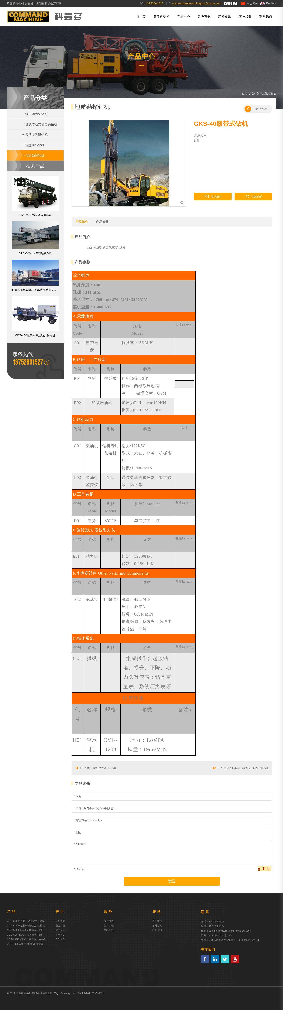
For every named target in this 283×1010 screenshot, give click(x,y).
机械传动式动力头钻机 (39, 124)
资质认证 (60, 930)
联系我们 (265, 16)
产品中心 (183, 16)
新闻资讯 (224, 16)
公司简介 (60, 921)
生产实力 (60, 934)
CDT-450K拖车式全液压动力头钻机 (26, 939)
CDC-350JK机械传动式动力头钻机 (26, 921)
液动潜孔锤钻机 (35, 135)
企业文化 (60, 925)
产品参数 (102, 221)
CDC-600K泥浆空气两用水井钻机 (25, 934)
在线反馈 (109, 930)
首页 (244, 93)
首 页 (141, 16)
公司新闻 (157, 925)
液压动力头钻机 (35, 114)
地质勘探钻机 (33, 155)
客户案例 (204, 16)
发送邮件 (213, 196)
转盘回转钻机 (33, 145)
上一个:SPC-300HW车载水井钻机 (96, 767)
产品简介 (82, 221)
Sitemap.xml (68, 993)
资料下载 (109, 925)
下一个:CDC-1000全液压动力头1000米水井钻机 (240, 767)
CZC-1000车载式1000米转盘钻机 (25, 944)
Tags (57, 993)
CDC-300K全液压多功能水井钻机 (25, 930)
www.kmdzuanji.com (220, 935)
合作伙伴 (60, 939)
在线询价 (254, 196)
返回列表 (256, 109)
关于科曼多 (162, 16)
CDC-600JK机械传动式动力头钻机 (26, 925)
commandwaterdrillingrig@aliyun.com (230, 930)
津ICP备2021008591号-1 (91, 993)
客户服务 (245, 16)
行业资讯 (157, 930)
